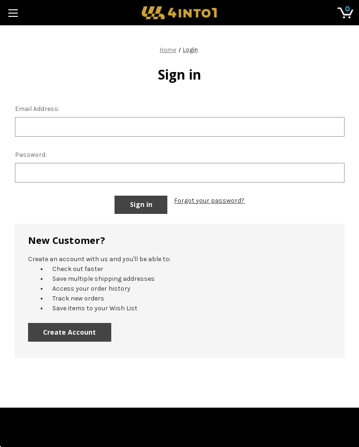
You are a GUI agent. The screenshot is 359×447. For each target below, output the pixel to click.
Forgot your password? (209, 201)
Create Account (69, 332)
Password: (31, 155)
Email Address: (37, 109)
